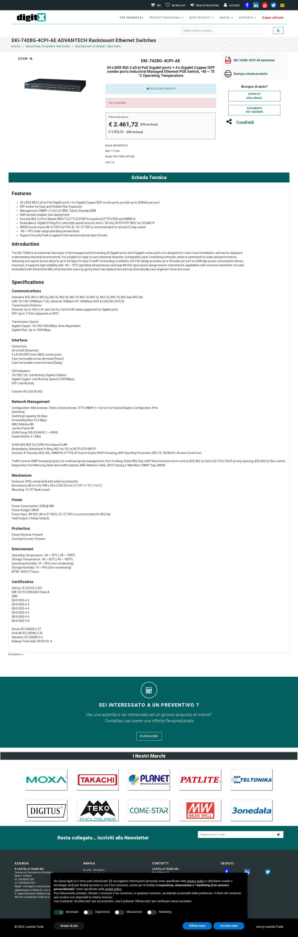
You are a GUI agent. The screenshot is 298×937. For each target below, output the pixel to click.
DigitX (15, 46)
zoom (25, 58)
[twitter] (268, 872)
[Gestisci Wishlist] (175, 5)
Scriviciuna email (254, 95)
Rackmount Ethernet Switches (98, 46)
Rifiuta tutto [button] (197, 925)
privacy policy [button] (195, 881)
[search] (278, 30)
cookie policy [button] (113, 889)
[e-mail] (278, 834)
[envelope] (282, 6)
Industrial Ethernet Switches (48, 46)
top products (131, 17)
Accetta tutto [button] (229, 925)
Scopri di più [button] (69, 925)
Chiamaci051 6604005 (254, 110)
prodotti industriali (166, 17)
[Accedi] (231, 5)
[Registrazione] (204, 5)
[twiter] (273, 6)
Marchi (226, 17)
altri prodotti (201, 17)
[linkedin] (256, 6)
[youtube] (265, 6)
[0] (156, 5)
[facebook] (247, 6)
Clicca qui (149, 736)
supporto (247, 17)
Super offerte (272, 17)
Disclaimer (15, 654)
